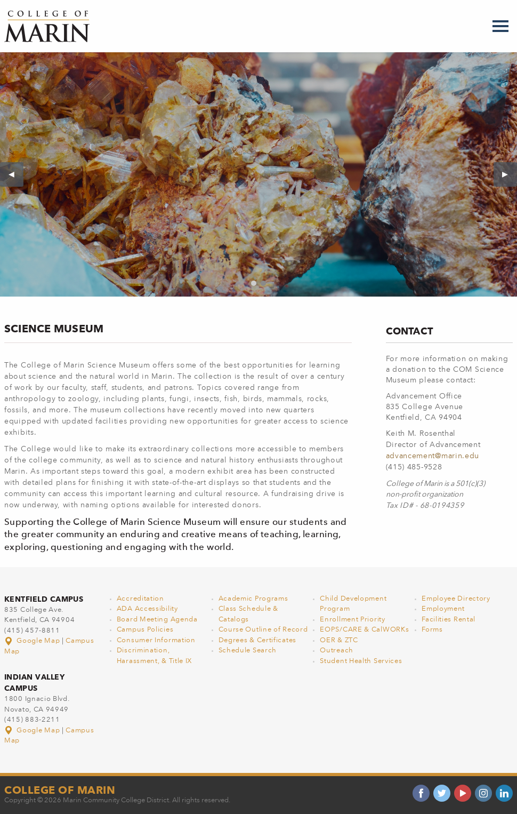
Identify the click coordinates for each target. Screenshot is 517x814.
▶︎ (509, 174)
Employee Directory (456, 598)
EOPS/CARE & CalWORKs (364, 629)
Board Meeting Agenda (157, 619)
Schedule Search (248, 650)
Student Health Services (361, 661)
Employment (443, 608)
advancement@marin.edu (433, 456)
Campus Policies (145, 629)
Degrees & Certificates (257, 640)
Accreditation (140, 598)
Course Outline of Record (263, 629)
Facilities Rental (448, 619)
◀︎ (16, 174)
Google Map (33, 640)
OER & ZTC (339, 640)
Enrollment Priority (352, 619)
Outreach (336, 650)
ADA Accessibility (147, 608)
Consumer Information (156, 640)
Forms (432, 629)
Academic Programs (253, 598)
